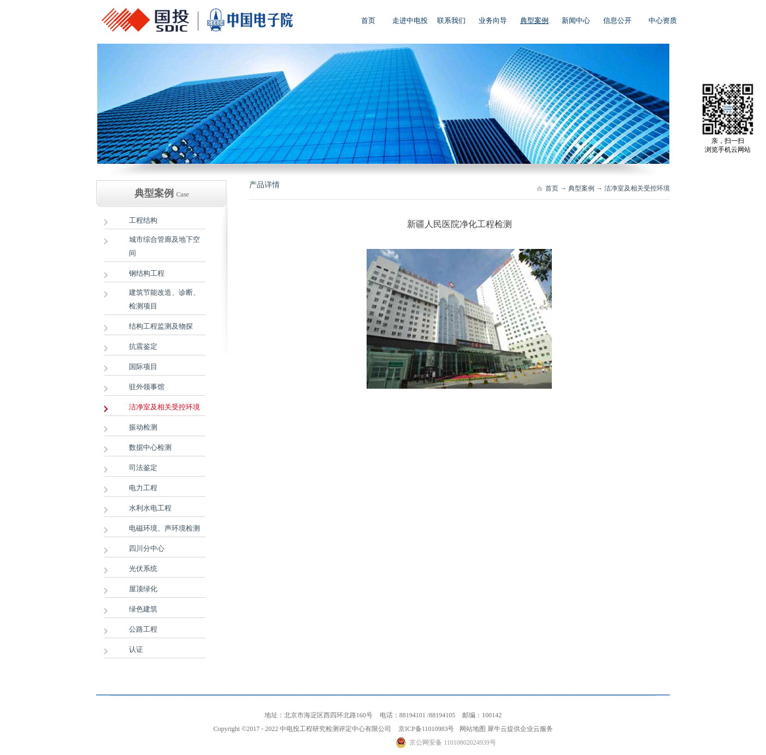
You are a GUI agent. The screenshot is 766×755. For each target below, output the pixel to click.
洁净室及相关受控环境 (637, 188)
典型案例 (581, 188)
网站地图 (471, 729)
